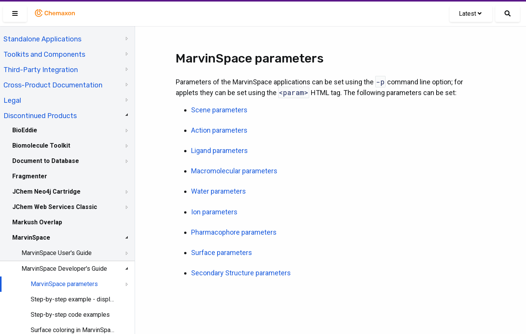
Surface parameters (221, 252)
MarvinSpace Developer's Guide (64, 268)
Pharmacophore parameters (234, 232)
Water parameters (218, 191)
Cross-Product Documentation (52, 85)
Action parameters (219, 130)
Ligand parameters (219, 150)
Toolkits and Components (44, 54)
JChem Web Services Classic (54, 207)
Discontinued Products (40, 116)
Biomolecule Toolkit (41, 145)
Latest (470, 13)
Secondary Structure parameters (241, 273)
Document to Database (45, 161)
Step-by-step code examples (70, 314)
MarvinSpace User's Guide (56, 253)
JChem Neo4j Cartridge (46, 191)
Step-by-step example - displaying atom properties (73, 299)
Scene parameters (219, 110)
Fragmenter (29, 176)
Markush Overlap (37, 222)
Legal (12, 100)
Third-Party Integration (40, 70)
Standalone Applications (42, 39)
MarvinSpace (31, 237)
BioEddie (24, 130)
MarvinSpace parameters (64, 284)
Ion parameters (214, 212)
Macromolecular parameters (234, 171)
